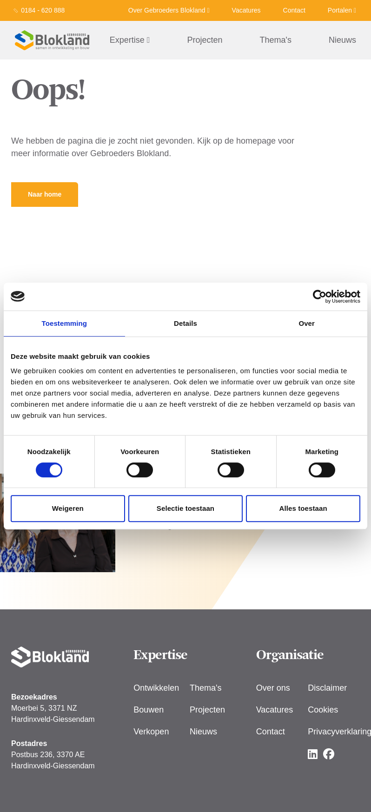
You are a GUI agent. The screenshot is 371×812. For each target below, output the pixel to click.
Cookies (323, 709)
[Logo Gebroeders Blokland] (52, 40)
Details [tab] (185, 323)
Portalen (342, 10)
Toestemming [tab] (64, 323)
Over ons (273, 688)
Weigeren (68, 508)
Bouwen (148, 709)
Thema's (276, 40)
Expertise (130, 40)
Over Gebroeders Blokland (169, 10)
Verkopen (151, 731)
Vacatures (246, 10)
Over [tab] (306, 323)
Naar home (44, 194)
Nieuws (342, 40)
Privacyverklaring (334, 731)
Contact (294, 10)
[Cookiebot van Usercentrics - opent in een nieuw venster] (319, 297)
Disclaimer (327, 688)
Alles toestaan (303, 508)
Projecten (204, 40)
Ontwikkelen (156, 688)
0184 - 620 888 (43, 10)
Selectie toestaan (185, 508)
